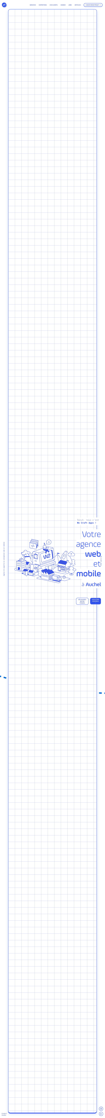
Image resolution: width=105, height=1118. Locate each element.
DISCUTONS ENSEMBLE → (95, 601)
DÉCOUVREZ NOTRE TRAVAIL (82, 601)
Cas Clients (54, 5)
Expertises (43, 5)
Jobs (70, 5)
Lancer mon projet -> (93, 5)
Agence (63, 5)
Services (33, 5)
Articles (78, 5)
